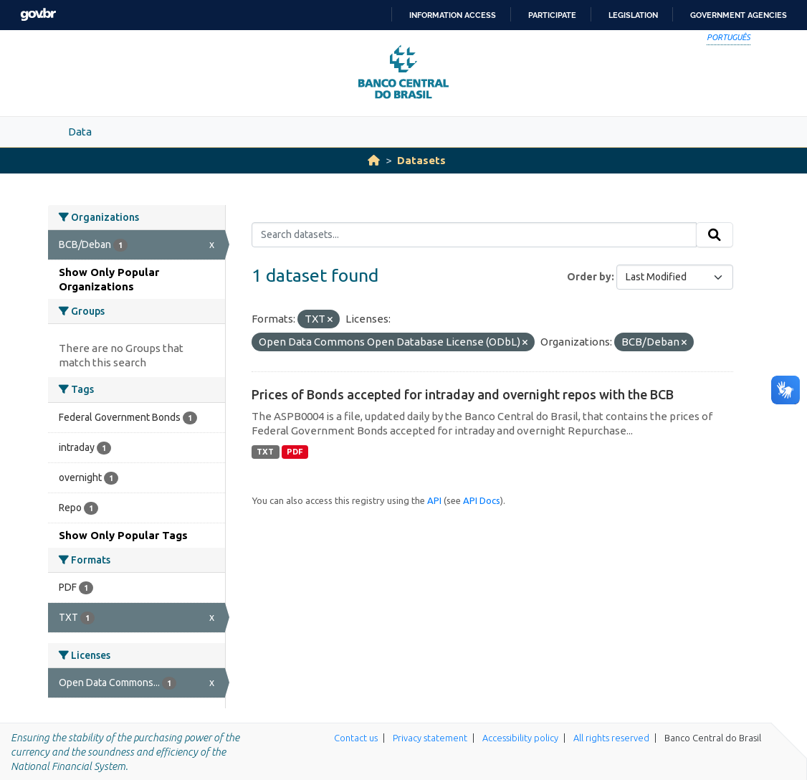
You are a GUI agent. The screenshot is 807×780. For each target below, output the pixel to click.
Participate (552, 15)
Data (80, 131)
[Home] (374, 160)
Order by (589, 276)
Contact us (356, 738)
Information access (452, 15)
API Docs (481, 500)
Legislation (633, 15)
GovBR (38, 15)
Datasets (421, 160)
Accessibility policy (520, 738)
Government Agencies (738, 15)
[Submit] (714, 235)
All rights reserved (611, 738)
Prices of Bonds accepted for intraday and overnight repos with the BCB (463, 394)
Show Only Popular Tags (123, 535)
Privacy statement (430, 738)
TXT (265, 451)
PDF (295, 451)
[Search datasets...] (474, 235)
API (434, 500)
